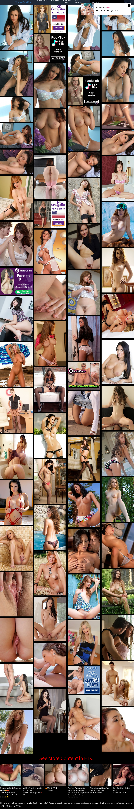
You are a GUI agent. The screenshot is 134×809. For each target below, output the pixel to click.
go (126, 2)
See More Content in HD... (67, 758)
